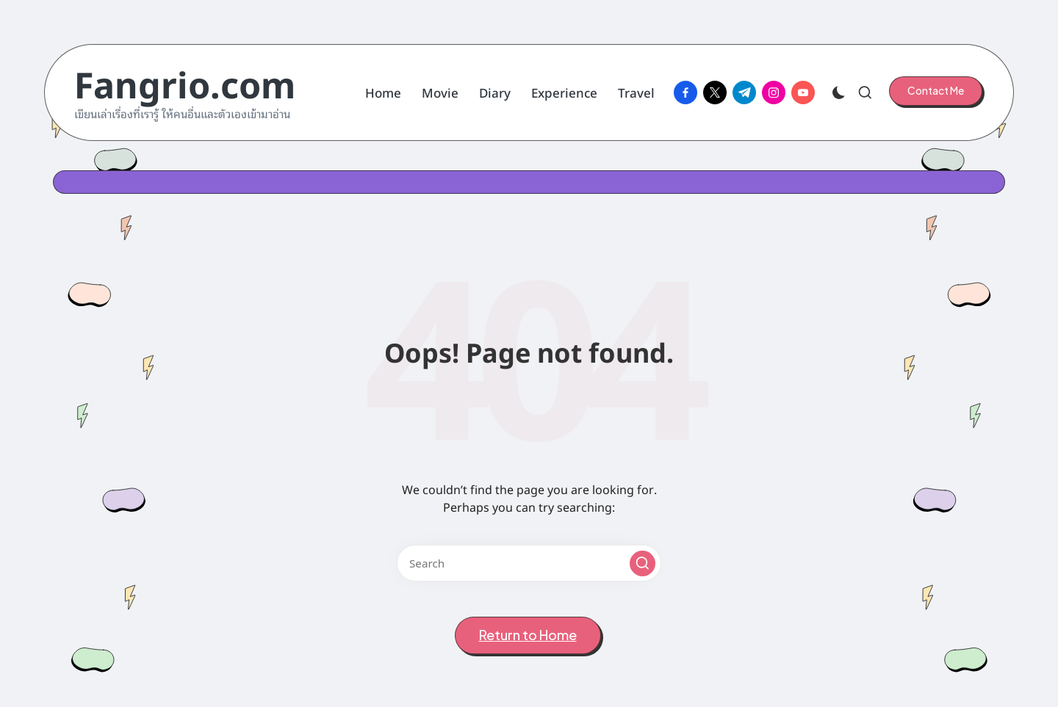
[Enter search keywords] (529, 563)
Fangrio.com (184, 82)
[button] (935, 91)
